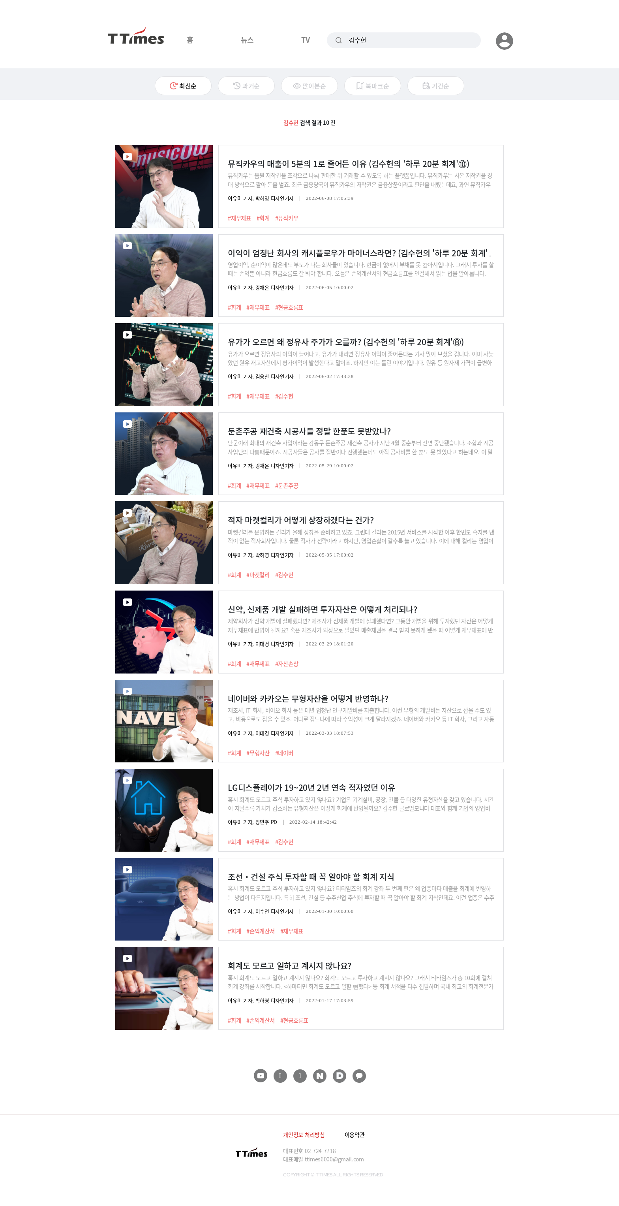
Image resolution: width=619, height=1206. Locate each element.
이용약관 (355, 1134)
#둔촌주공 (286, 485)
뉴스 (247, 39)
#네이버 (284, 753)
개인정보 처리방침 (304, 1134)
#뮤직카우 (286, 218)
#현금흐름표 (289, 307)
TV (305, 39)
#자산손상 (286, 663)
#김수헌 (284, 396)
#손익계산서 (260, 931)
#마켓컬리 (258, 575)
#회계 (263, 218)
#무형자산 (258, 753)
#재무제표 (239, 218)
